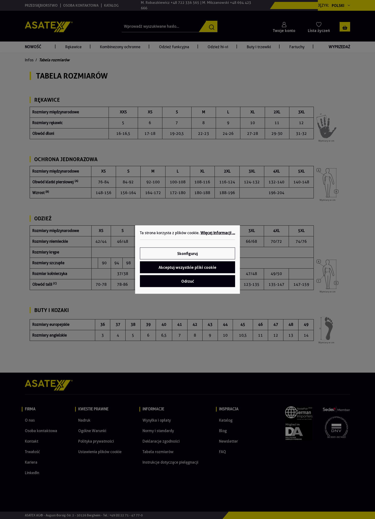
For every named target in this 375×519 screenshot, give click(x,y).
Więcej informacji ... (217, 233)
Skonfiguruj (187, 253)
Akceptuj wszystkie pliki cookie (187, 267)
